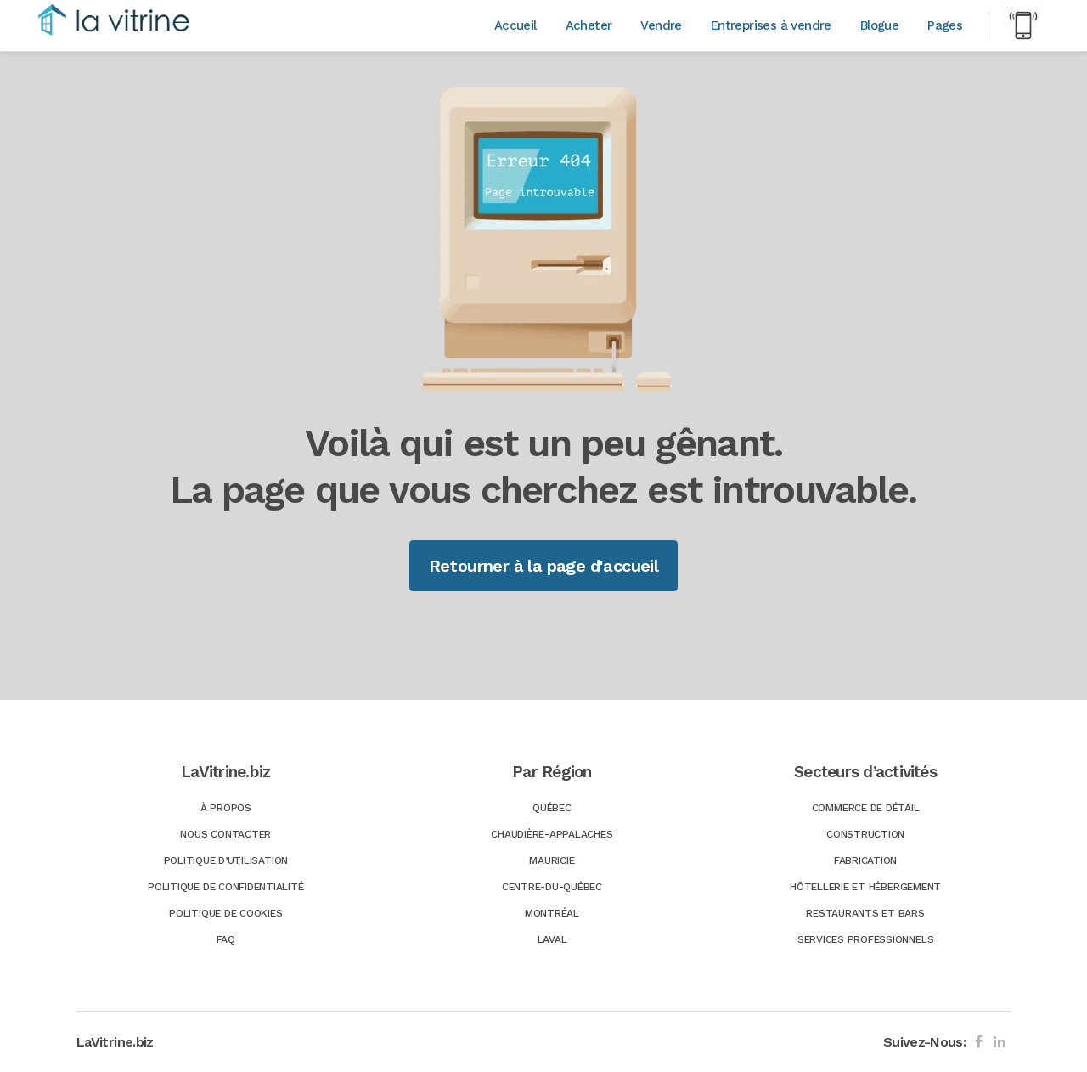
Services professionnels (865, 939)
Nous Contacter (225, 834)
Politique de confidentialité (225, 887)
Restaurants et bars (865, 913)
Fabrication (865, 860)
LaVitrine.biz (115, 1042)
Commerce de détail (866, 808)
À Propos (225, 808)
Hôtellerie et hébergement (865, 887)
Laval (552, 939)
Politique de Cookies (225, 913)
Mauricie (551, 860)
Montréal (552, 913)
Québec (552, 808)
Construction (865, 834)
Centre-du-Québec (552, 887)
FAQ (226, 939)
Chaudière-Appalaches (551, 834)
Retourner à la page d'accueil (544, 566)
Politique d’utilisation (226, 860)
